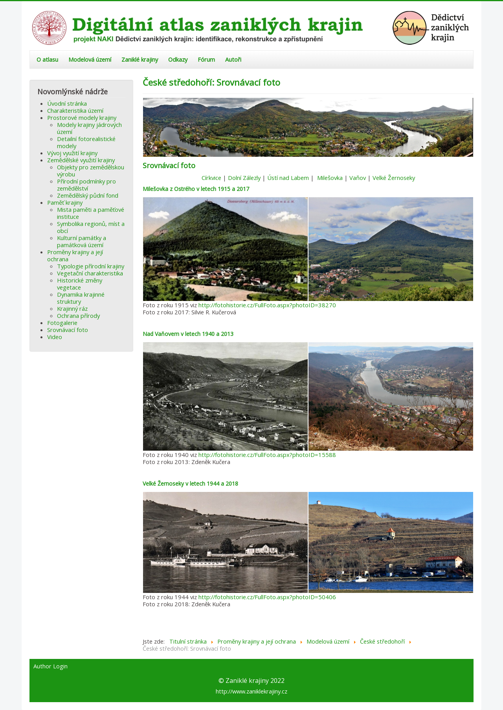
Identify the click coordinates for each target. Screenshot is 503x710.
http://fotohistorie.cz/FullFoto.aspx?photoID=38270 (267, 305)
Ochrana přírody (78, 315)
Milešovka (330, 178)
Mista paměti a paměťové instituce (90, 212)
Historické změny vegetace (79, 283)
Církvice (211, 178)
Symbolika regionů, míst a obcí (91, 227)
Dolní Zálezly (244, 178)
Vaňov (357, 178)
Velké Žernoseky (394, 178)
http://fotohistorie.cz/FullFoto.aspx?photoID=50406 (267, 597)
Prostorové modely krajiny (81, 117)
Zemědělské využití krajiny (81, 160)
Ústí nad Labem (288, 178)
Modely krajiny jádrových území (89, 128)
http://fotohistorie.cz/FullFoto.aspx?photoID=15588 (267, 455)
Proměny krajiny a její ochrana (75, 255)
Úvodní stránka (67, 103)
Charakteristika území (75, 110)
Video (54, 337)
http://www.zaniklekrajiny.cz (251, 691)
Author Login (50, 666)
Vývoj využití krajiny (72, 153)
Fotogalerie (62, 323)
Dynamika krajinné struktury (81, 297)
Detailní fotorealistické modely (86, 142)
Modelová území (89, 59)
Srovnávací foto (67, 330)
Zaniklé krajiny (139, 59)
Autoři (233, 59)
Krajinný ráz (72, 308)
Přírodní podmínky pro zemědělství (86, 184)
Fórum (206, 59)
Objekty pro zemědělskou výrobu (90, 170)
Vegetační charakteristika (90, 273)
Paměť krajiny (65, 202)
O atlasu (47, 59)
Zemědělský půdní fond (87, 195)
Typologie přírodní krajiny (90, 266)
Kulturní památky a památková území (81, 241)
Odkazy (177, 59)
